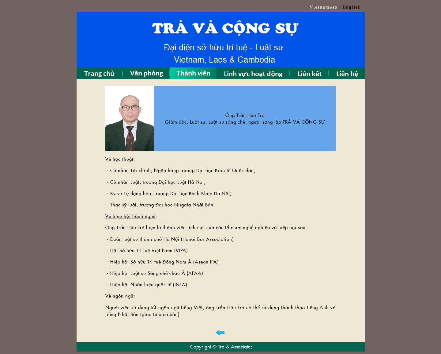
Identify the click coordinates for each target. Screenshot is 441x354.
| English (350, 7)
